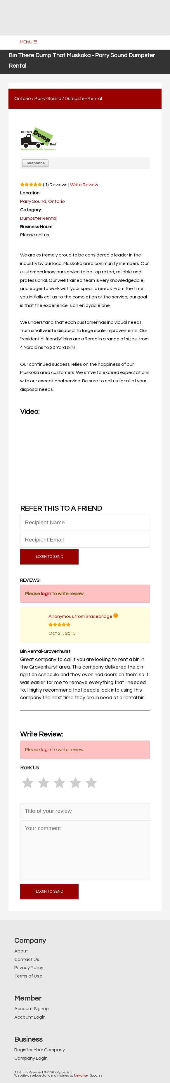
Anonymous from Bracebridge (80, 616)
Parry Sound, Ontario (42, 201)
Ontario (22, 98)
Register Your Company (39, 1049)
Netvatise (81, 1075)
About (21, 951)
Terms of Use (28, 976)
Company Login (31, 1058)
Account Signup (31, 1008)
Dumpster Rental (38, 218)
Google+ (96, 1075)
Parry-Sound (47, 98)
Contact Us (26, 959)
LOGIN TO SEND (49, 557)
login (46, 593)
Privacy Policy (28, 967)
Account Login (30, 1017)
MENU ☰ (28, 42)
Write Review (84, 184)
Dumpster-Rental (83, 98)
